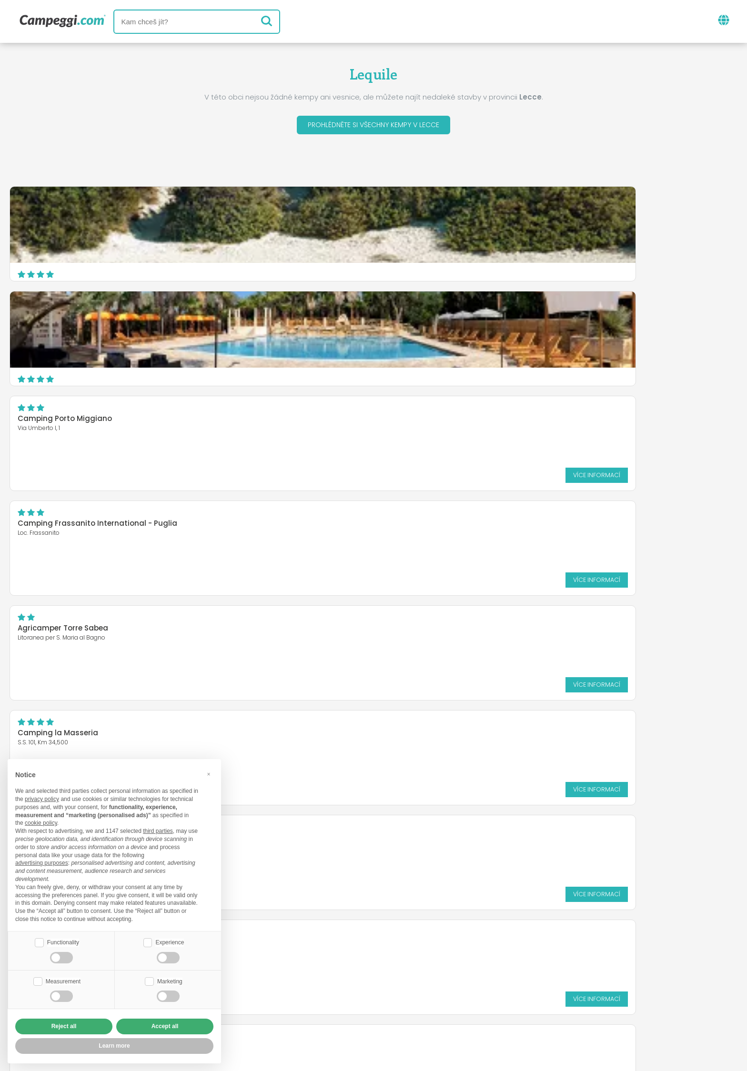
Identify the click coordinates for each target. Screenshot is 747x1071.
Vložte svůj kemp (331, 992)
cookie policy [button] (41, 822)
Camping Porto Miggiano (560, 212)
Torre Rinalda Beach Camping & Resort (585, 421)
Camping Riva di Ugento (63, 421)
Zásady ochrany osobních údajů (317, 1008)
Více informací (696, 267)
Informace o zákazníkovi (447, 1008)
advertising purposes (41, 862)
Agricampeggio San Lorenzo (317, 415)
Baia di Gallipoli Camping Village (326, 526)
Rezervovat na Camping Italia (440, 992)
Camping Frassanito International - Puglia (97, 316)
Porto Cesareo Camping (558, 526)
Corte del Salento (50, 526)
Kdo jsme (264, 992)
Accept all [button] (165, 1026)
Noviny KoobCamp (394, 953)
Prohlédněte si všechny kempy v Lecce (373, 126)
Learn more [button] (114, 1045)
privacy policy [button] (42, 798)
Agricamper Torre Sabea (310, 316)
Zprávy (328, 953)
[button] (208, 773)
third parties (158, 830)
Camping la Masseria (553, 316)
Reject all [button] (64, 1026)
